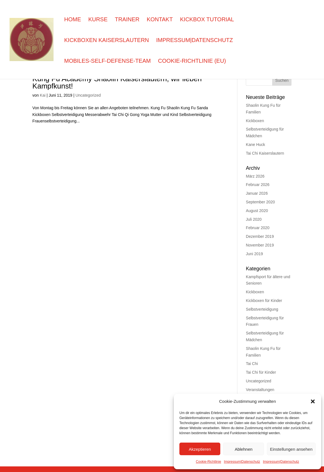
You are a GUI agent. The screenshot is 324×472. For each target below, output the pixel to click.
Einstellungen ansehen (291, 449)
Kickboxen (255, 120)
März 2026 (255, 176)
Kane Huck (255, 144)
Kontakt (160, 20)
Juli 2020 (253, 219)
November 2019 (260, 245)
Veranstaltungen (260, 389)
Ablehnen (243, 449)
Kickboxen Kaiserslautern (106, 41)
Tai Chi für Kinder (261, 372)
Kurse (98, 20)
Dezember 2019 (260, 236)
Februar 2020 (257, 227)
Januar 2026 (257, 193)
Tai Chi (252, 363)
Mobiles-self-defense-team (107, 61)
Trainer (127, 20)
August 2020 (257, 210)
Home (72, 20)
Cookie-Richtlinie (208, 461)
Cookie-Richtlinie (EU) (192, 61)
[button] (313, 401)
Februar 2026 (257, 184)
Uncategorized (88, 95)
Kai (42, 95)
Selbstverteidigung (262, 309)
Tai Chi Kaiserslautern (265, 153)
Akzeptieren (200, 449)
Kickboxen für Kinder (264, 300)
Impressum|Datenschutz (242, 461)
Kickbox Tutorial (207, 20)
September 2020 (260, 201)
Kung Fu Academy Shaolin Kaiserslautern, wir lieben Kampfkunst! (117, 82)
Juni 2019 (254, 253)
